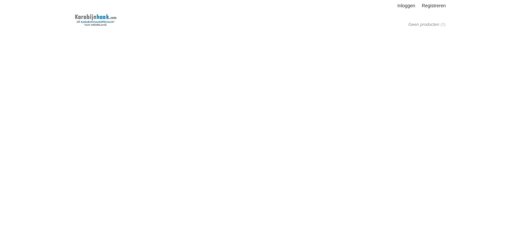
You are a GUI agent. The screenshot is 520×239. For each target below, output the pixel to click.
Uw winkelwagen (425, 17)
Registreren (434, 5)
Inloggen (406, 5)
